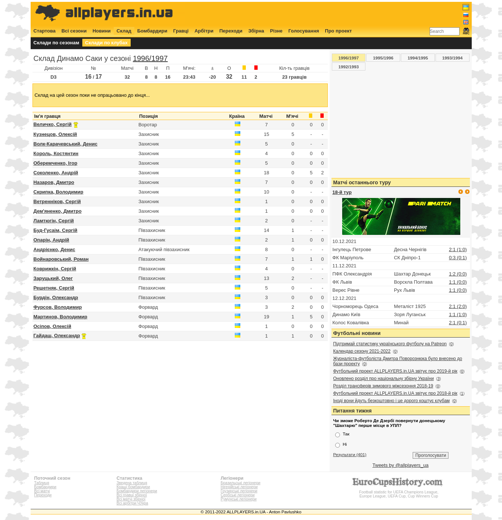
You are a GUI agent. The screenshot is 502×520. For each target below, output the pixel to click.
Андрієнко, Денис (54, 249)
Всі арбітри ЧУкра (132, 503)
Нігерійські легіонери (239, 487)
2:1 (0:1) (458, 322)
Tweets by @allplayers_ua (400, 465)
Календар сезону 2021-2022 (362, 351)
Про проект (338, 31)
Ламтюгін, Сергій (54, 220)
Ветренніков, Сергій (57, 201)
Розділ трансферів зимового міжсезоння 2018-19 (383, 386)
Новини (102, 31)
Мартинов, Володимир (60, 316)
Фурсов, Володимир (58, 307)
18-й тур (342, 192)
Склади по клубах (106, 42)
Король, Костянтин (56, 153)
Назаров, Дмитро (54, 182)
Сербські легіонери (238, 495)
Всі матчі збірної (131, 499)
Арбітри (204, 31)
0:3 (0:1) (458, 257)
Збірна (256, 31)
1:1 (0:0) (458, 282)
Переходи (231, 31)
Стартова (45, 31)
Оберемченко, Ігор (56, 163)
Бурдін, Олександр (56, 297)
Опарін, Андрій (51, 240)
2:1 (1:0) (458, 249)
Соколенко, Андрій (56, 172)
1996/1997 (150, 58)
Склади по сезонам (56, 42)
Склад (124, 31)
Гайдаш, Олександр (57, 335)
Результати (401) (350, 454)
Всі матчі (42, 491)
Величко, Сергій (53, 124)
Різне (276, 31)
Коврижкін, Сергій (55, 268)
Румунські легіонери (239, 499)
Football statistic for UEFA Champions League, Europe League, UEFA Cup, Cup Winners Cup (399, 492)
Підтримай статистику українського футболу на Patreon (390, 343)
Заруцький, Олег (53, 278)
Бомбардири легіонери (137, 491)
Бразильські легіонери (240, 483)
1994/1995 (418, 57)
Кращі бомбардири (133, 487)
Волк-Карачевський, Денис (65, 144)
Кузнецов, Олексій (55, 134)
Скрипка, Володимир (58, 192)
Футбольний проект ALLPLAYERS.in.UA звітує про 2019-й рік (395, 371)
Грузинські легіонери (239, 491)
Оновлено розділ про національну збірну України (383, 378)
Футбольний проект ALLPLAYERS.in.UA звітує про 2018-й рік (395, 393)
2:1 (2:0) (458, 306)
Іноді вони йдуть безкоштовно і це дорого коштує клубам (391, 400)
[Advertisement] (334, 14)
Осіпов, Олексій (52, 326)
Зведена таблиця (132, 483)
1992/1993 (348, 66)
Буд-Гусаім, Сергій (56, 230)
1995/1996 (383, 57)
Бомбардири (152, 31)
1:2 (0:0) (458, 274)
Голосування (303, 31)
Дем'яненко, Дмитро (58, 211)
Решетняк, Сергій (54, 288)
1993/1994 (452, 57)
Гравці (181, 31)
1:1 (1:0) (458, 314)
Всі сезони (73, 31)
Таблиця (41, 483)
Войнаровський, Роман (61, 259)
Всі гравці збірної (132, 495)
